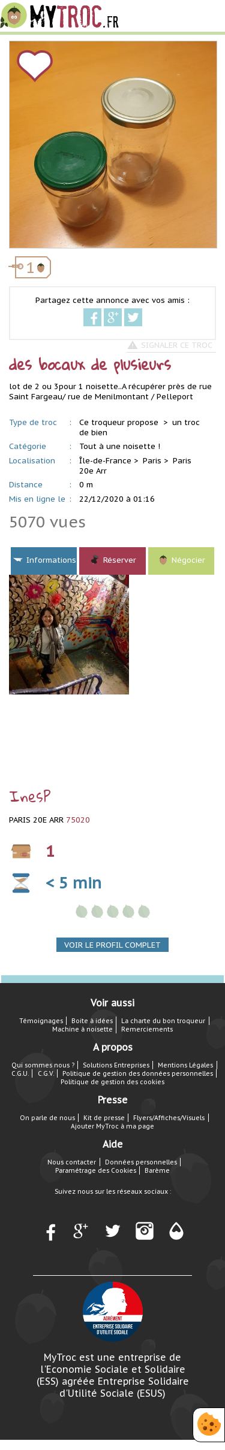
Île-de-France (105, 461)
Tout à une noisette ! (119, 446)
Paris (152, 461)
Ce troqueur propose (120, 422)
